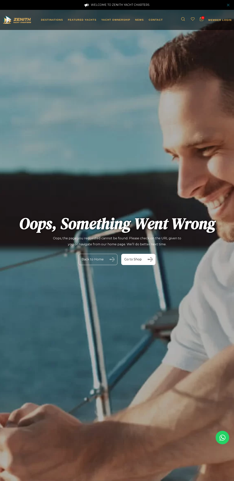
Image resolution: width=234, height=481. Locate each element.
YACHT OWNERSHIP (115, 19)
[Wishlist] (193, 19)
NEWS (139, 19)
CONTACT (156, 19)
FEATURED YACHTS (82, 19)
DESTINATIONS (52, 19)
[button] (183, 19)
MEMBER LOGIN (220, 20)
